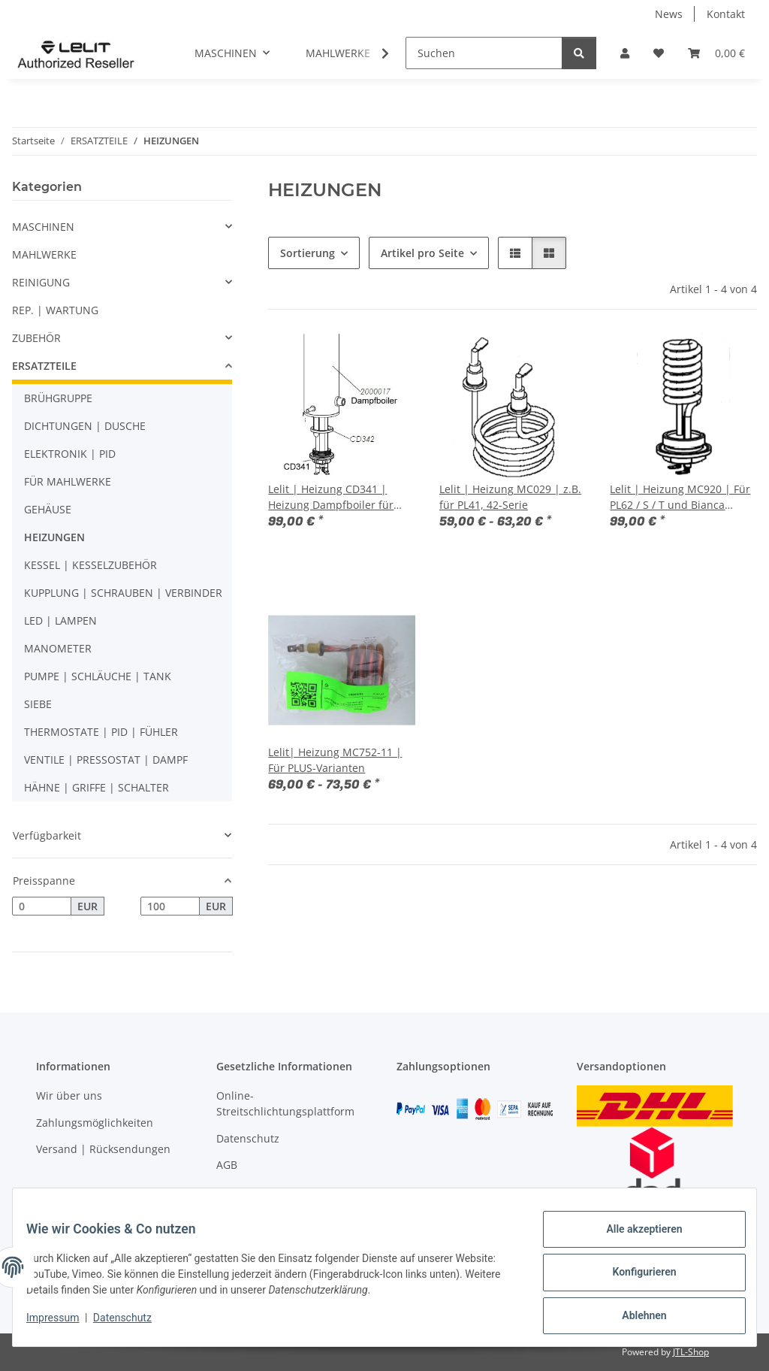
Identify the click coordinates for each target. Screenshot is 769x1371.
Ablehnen (633, 1318)
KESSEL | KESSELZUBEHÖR (90, 565)
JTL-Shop (691, 1351)
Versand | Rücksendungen (103, 1149)
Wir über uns (69, 1095)
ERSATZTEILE (44, 366)
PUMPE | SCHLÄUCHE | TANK (97, 676)
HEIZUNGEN (54, 537)
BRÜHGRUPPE (58, 398)
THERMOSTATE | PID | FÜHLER (101, 732)
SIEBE (38, 704)
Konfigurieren (633, 1279)
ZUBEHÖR (36, 338)
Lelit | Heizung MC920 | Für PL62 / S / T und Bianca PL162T (680, 497)
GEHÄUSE (47, 509)
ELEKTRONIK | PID (70, 453)
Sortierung (307, 253)
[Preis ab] (41, 906)
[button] (624, 53)
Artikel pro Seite (422, 253)
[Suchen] (484, 53)
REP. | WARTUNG (55, 310)
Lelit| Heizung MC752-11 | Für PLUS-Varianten (335, 760)
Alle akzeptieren (633, 1239)
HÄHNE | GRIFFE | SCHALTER (96, 787)
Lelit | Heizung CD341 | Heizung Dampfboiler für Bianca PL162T (331, 497)
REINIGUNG (41, 282)
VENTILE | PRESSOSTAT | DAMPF (106, 759)
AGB (226, 1165)
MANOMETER (58, 648)
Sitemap (237, 1192)
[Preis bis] (170, 906)
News (669, 14)
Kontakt (726, 14)
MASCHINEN (43, 226)
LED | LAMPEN (60, 620)
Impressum (63, 1324)
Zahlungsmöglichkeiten (94, 1122)
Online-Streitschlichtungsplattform (285, 1103)
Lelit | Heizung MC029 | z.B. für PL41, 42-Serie (510, 497)
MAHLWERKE (44, 254)
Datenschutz (133, 1324)
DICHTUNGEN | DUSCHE (85, 426)
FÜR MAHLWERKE (67, 481)
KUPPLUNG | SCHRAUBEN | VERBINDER (123, 593)
